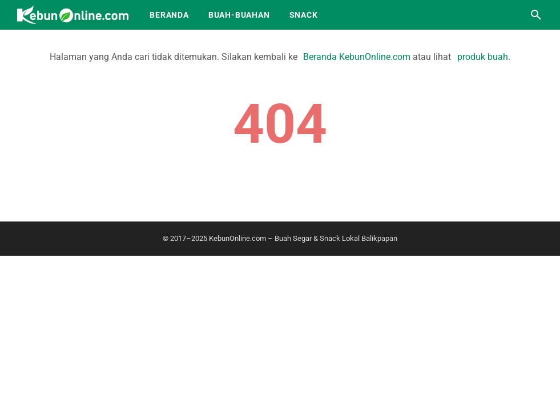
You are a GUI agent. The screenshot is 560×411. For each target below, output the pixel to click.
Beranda (169, 14)
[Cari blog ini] (536, 15)
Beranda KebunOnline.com (356, 56)
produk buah (482, 56)
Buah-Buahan (239, 14)
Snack (303, 14)
